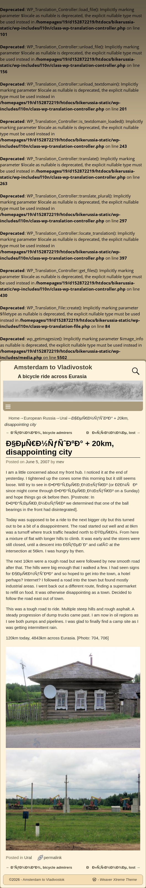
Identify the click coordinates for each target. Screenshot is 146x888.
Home (14, 418)
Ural (63, 418)
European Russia (39, 418)
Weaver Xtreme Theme (118, 880)
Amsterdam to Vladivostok (53, 367)
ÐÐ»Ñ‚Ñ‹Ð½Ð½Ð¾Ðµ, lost (113, 433)
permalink (53, 857)
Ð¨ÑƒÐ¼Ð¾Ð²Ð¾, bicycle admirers (39, 433)
